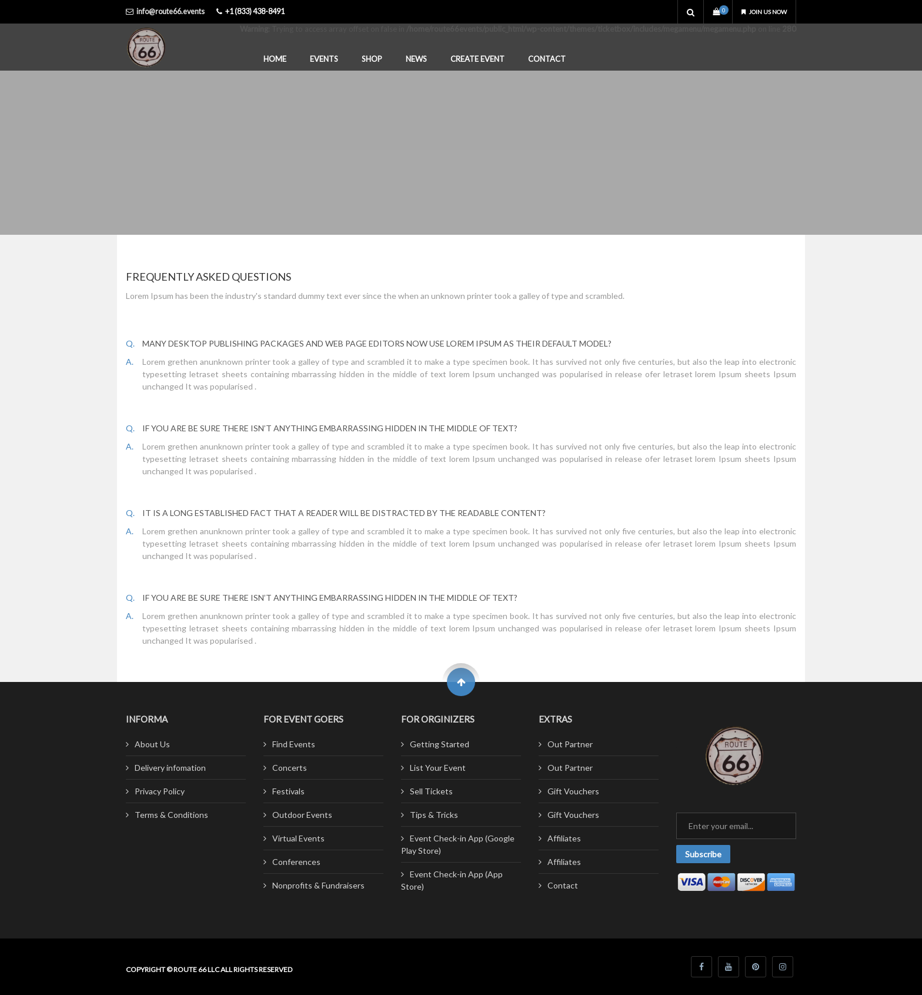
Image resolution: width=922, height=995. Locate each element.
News (416, 59)
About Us (152, 744)
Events (324, 59)
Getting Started (439, 744)
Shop (372, 59)
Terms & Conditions (171, 815)
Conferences (296, 862)
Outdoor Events (302, 815)
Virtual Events (298, 838)
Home (274, 59)
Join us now (759, 11)
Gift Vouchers (573, 791)
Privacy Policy (160, 791)
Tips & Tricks (434, 815)
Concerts (289, 768)
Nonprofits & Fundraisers (318, 885)
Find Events (293, 744)
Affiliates (564, 838)
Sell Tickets (431, 791)
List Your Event (438, 768)
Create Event (477, 59)
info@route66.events (170, 11)
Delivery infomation (170, 768)
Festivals (288, 791)
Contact (547, 59)
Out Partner (570, 744)
